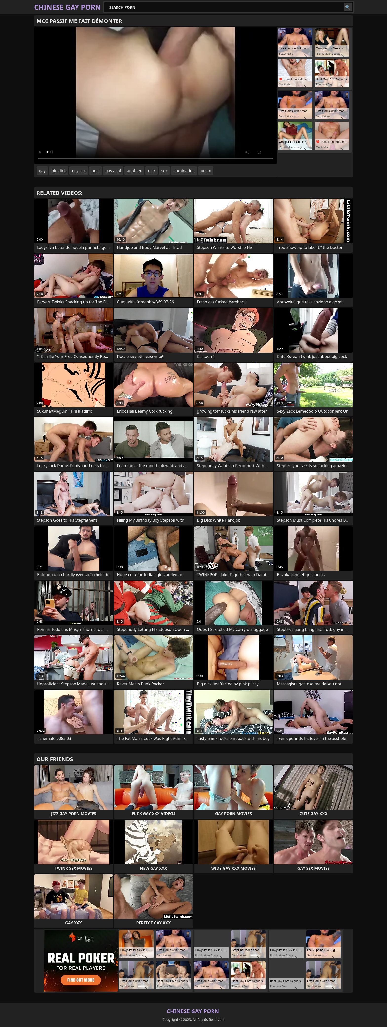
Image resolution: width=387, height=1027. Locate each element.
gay (42, 170)
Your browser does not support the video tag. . (155, 95)
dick (151, 170)
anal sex (134, 170)
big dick (59, 170)
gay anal (113, 170)
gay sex (79, 170)
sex (164, 170)
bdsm (206, 170)
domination (184, 170)
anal (95, 170)
